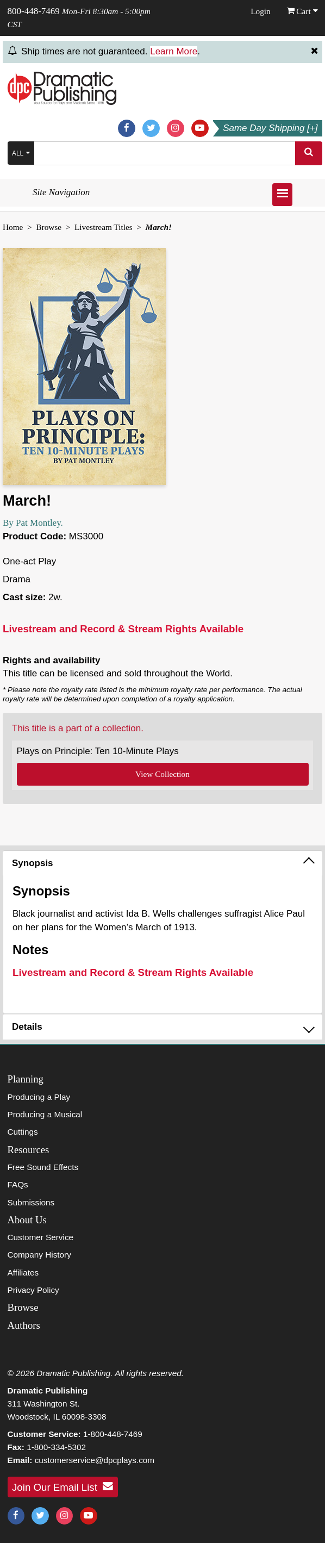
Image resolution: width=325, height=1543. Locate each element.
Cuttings (23, 1131)
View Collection (162, 774)
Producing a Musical (45, 1114)
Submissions (31, 1202)
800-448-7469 (34, 11)
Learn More (173, 51)
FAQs (18, 1184)
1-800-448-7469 (112, 1434)
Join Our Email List (62, 1486)
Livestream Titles (103, 227)
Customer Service (41, 1237)
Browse (48, 227)
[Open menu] (282, 194)
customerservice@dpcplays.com (94, 1460)
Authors (24, 1325)
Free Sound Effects (43, 1167)
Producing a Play (39, 1097)
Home (13, 227)
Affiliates (23, 1272)
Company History (39, 1254)
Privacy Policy (33, 1290)
